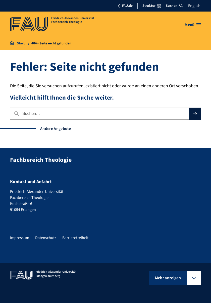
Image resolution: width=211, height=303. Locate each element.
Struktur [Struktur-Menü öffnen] (151, 5)
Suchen (174, 5)
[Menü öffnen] (193, 24)
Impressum (19, 238)
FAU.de (125, 5)
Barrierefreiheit (75, 238)
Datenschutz (45, 238)
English (194, 6)
